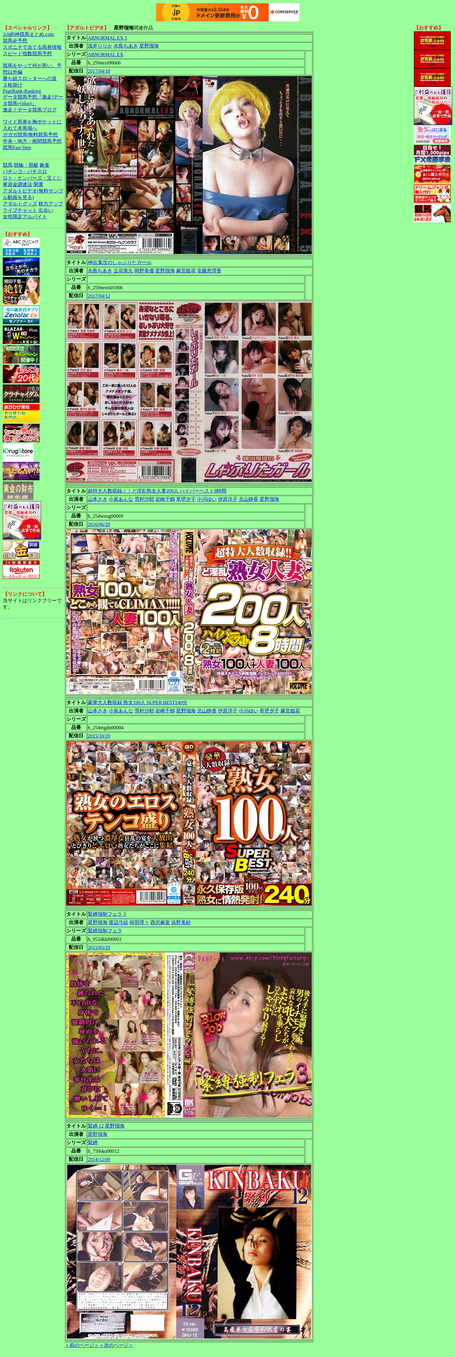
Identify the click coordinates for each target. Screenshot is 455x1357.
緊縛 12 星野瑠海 (106, 1126)
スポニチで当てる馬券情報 (32, 47)
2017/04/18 (99, 71)
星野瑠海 (149, 46)
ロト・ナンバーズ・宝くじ (32, 178)
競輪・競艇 (26, 165)
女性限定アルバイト (25, 216)
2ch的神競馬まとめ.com (28, 34)
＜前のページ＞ (82, 1345)
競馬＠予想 (15, 40)
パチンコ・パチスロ (25, 171)
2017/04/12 (99, 295)
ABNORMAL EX (105, 54)
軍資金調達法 (17, 184)
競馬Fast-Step (17, 147)
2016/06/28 (99, 524)
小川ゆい (207, 499)
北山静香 (248, 499)
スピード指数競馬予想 (27, 53)
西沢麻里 (160, 922)
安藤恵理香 (209, 270)
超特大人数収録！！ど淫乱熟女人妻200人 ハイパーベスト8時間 (157, 490)
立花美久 (123, 270)
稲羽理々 (139, 922)
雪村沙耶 (144, 499)
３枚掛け (12, 85)
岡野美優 (144, 270)
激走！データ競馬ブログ (30, 109)
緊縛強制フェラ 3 (107, 914)
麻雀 (44, 165)
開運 (38, 184)
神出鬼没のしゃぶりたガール (120, 262)
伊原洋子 (227, 499)
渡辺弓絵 (118, 922)
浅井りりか (100, 46)
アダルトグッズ (20, 203)
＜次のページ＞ (116, 1345)
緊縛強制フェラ (105, 930)
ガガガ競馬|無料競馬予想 (30, 134)
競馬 (8, 165)
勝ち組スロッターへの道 (30, 78)
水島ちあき (126, 46)
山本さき (97, 499)
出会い (45, 210)
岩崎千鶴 (165, 499)
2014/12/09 (99, 1159)
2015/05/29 (99, 947)
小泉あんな (121, 499)
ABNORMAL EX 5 (107, 38)
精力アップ (50, 203)
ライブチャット (20, 210)
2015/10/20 (99, 736)
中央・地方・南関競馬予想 (32, 141)
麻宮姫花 (186, 270)
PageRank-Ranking (22, 91)
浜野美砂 (181, 922)
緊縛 (93, 1142)
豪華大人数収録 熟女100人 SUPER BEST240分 (137, 702)
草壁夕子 (186, 499)
